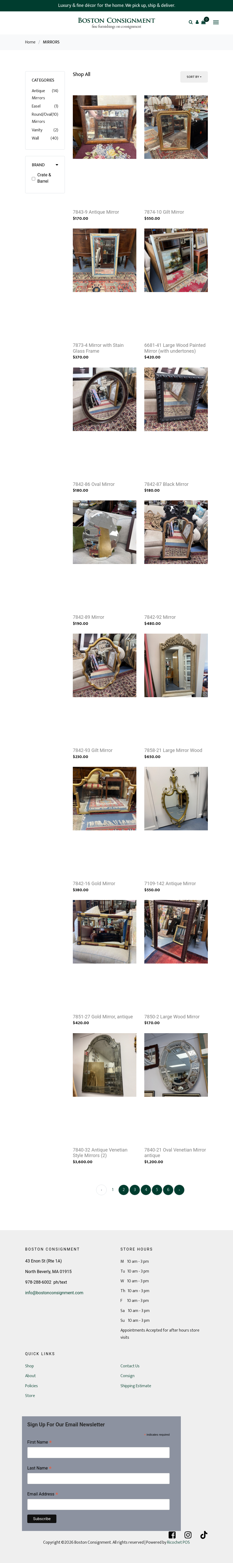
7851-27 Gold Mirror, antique (103, 1016)
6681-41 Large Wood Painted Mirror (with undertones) (174, 348)
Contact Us (130, 1366)
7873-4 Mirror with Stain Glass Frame (98, 348)
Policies (31, 1386)
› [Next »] (179, 1189)
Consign (127, 1376)
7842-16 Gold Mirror (94, 883)
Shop (29, 1366)
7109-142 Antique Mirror (170, 883)
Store (30, 1395)
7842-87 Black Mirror (166, 484)
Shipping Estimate (135, 1386)
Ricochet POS (178, 1542)
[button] (197, 22)
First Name (39, 1442)
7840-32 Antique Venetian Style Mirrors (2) (100, 1152)
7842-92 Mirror (160, 617)
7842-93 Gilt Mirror (93, 750)
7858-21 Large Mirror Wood (173, 750)
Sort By (193, 77)
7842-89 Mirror (88, 617)
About (30, 1376)
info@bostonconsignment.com (54, 1292)
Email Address (42, 1494)
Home (30, 42)
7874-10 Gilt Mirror (164, 212)
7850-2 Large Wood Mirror (172, 1016)
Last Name (39, 1468)
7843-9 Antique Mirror (96, 212)
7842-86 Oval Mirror (94, 484)
